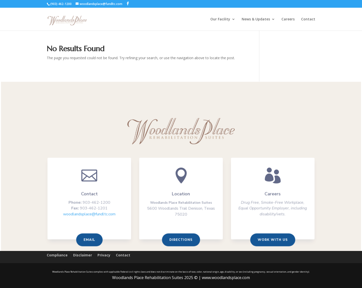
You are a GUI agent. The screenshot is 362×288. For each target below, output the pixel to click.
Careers (288, 19)
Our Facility (220, 19)
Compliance (57, 255)
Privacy (103, 255)
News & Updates (256, 19)
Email (91, 240)
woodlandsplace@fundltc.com (91, 215)
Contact (308, 19)
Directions (181, 240)
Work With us (271, 240)
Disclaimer (82, 255)
